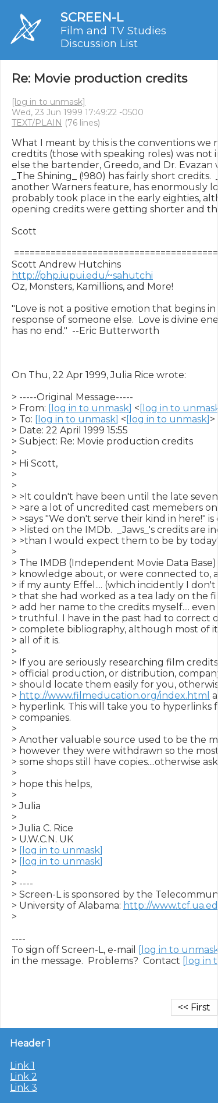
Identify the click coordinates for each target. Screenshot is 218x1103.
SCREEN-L (91, 17)
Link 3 (23, 1087)
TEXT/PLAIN (37, 123)
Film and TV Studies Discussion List (113, 37)
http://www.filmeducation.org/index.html (114, 695)
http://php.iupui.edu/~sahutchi (82, 275)
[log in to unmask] (48, 102)
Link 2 (23, 1076)
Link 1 (22, 1065)
